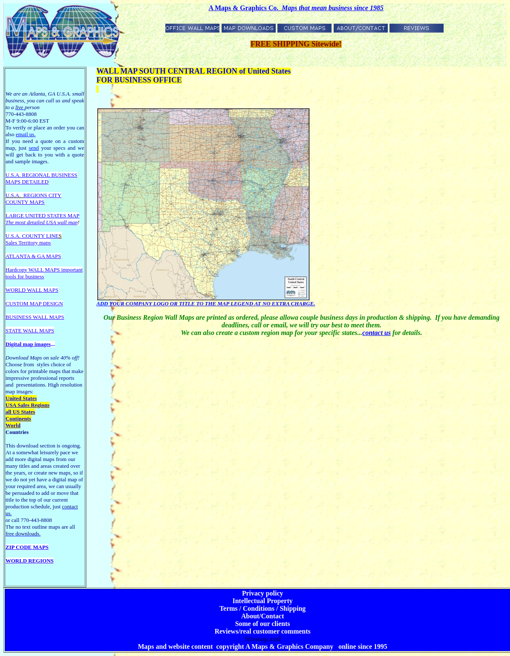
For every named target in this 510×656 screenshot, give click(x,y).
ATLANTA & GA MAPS (33, 256)
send (34, 148)
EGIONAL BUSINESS (51, 175)
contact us (376, 332)
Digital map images (28, 344)
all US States (20, 412)
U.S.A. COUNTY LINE (32, 236)
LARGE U (17, 215)
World (12, 425)
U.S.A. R (15, 175)
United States (21, 398)
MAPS (12, 181)
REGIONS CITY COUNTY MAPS (33, 198)
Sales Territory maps (28, 242)
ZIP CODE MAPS (27, 547)
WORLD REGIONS (29, 560)
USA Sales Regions (27, 405)
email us (26, 134)
